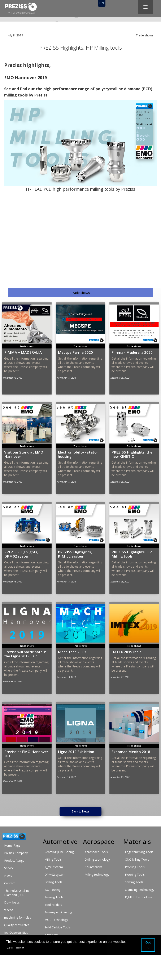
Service (9, 868)
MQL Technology (56, 920)
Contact (9, 883)
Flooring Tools (135, 875)
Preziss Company (16, 853)
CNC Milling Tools (137, 859)
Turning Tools (53, 897)
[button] (145, 7)
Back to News (80, 811)
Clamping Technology (139, 890)
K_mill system (53, 867)
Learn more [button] (15, 947)
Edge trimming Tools (139, 852)
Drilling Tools (53, 882)
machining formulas (17, 917)
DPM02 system (54, 875)
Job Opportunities (16, 932)
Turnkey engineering (58, 912)
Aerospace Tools (96, 852)
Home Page (12, 845)
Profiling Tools (135, 867)
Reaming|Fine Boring (59, 852)
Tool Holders (53, 905)
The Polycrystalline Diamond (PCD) (17, 893)
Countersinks (93, 867)
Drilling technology (97, 859)
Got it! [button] (148, 945)
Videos (8, 910)
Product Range (14, 860)
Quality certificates (16, 925)
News (8, 876)
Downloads (12, 902)
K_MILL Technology (138, 897)
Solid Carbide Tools (57, 927)
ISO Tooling (52, 890)
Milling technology (97, 875)
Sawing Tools (134, 882)
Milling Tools (53, 859)
